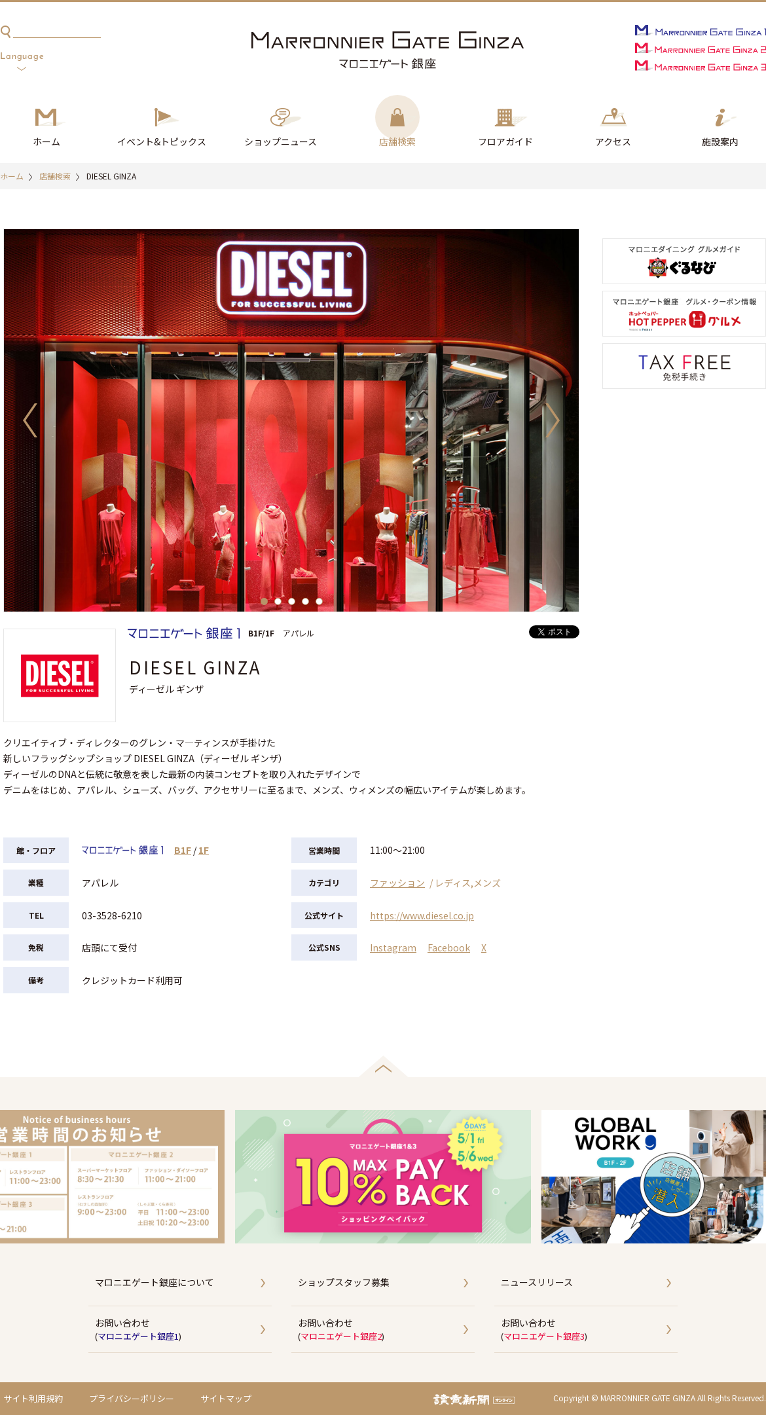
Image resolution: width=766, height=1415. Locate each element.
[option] (291, 420)
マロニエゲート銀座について (154, 1282)
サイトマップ (225, 1398)
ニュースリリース (537, 1282)
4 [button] (305, 601)
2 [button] (278, 601)
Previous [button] (30, 420)
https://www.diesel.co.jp (422, 915)
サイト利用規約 (33, 1398)
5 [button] (319, 601)
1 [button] (264, 601)
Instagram (393, 947)
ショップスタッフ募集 (344, 1282)
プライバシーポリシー (131, 1398)
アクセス (613, 141)
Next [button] (552, 420)
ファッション (397, 882)
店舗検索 (397, 141)
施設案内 (720, 141)
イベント (161, 142)
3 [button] (291, 601)
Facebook (449, 947)
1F (203, 849)
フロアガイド (505, 141)
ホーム (46, 141)
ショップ (280, 142)
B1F (182, 849)
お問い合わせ (183, 1330)
